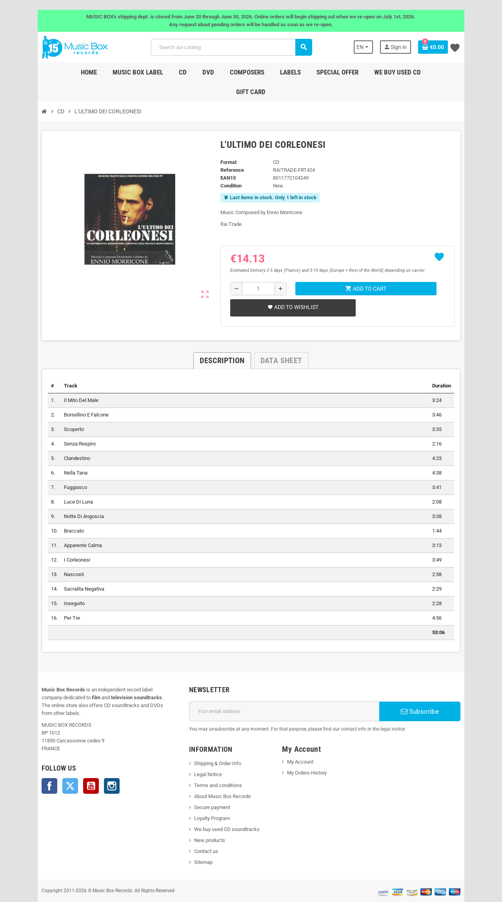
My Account (303, 742)
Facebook (27, 758)
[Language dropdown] (383, 47)
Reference (228, 150)
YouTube (69, 758)
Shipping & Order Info (210, 744)
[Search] (230, 47)
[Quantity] (256, 269)
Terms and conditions (211, 766)
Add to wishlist (290, 287)
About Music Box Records (215, 777)
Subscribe (437, 692)
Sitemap (196, 843)
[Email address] (287, 692)
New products (202, 821)
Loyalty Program (204, 799)
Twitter (48, 758)
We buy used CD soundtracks (219, 810)
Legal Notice (201, 755)
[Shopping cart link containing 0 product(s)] (455, 47)
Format (225, 142)
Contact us (199, 832)
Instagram (90, 758)
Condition (227, 166)
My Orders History (309, 753)
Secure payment (205, 788)
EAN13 (224, 158)
